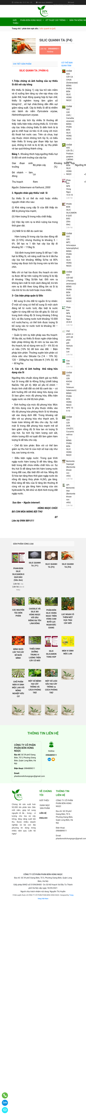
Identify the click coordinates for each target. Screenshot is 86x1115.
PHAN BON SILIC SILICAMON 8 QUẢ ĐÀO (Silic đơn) (18, 574)
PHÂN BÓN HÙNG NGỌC (31, 20)
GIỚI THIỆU (15, 21)
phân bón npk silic (30, 28)
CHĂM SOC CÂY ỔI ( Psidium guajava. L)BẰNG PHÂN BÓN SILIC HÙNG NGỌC (69, 159)
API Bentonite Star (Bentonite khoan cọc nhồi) (70, 494)
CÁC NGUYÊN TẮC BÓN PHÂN (18, 613)
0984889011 (53, 49)
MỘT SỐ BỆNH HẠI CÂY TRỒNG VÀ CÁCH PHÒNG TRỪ (34, 687)
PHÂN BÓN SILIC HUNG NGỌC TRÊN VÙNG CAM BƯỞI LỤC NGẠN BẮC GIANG (51, 619)
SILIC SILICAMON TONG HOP (51, 654)
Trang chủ (16, 28)
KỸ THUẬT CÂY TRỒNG (56, 20)
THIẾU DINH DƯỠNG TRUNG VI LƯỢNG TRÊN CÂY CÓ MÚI (35, 655)
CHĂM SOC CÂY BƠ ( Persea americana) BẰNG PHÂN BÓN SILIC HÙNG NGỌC (71, 286)
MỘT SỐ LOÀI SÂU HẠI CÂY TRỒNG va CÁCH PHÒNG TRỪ (51, 687)
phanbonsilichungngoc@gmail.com (29, 776)
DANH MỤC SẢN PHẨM (45, 806)
